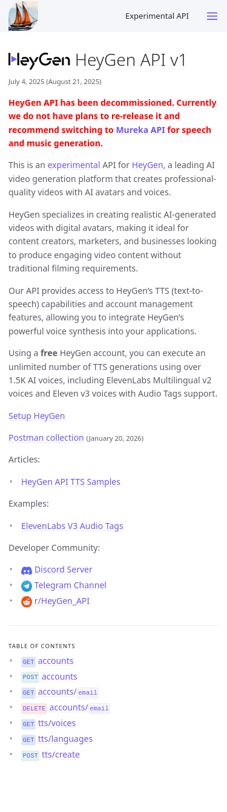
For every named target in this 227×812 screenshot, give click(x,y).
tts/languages (57, 738)
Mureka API (140, 129)
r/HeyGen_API (55, 600)
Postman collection (46, 437)
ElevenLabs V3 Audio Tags (72, 525)
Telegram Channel (64, 585)
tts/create (50, 754)
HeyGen (147, 165)
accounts (47, 660)
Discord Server (57, 569)
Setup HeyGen (36, 415)
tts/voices (48, 723)
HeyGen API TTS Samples (70, 481)
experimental (74, 165)
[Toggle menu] (212, 16)
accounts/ (60, 691)
